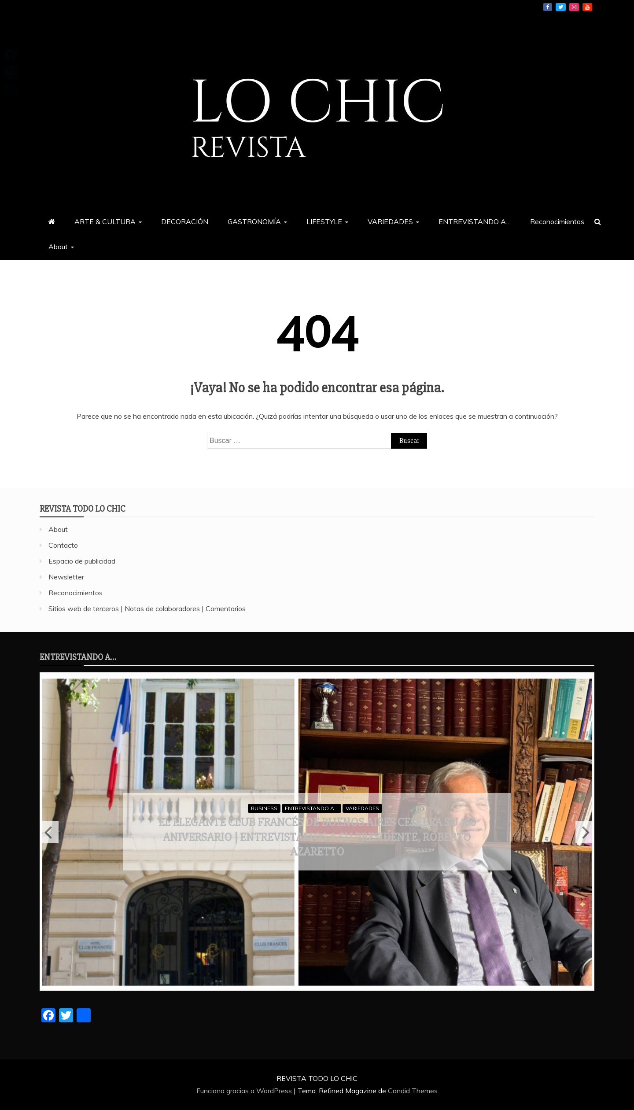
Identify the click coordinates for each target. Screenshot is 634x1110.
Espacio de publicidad (81, 561)
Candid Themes (413, 1090)
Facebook (547, 7)
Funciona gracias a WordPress (245, 1090)
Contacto (63, 545)
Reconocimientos (557, 221)
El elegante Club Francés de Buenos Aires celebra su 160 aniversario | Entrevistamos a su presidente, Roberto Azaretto (317, 837)
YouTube (587, 7)
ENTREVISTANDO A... (311, 808)
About (58, 246)
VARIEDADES (390, 221)
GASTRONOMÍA (254, 221)
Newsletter (66, 576)
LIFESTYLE (324, 221)
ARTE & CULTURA (105, 221)
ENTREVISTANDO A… (475, 221)
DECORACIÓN (184, 221)
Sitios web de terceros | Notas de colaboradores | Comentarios (147, 608)
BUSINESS (264, 808)
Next (584, 832)
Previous (49, 832)
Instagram (574, 7)
